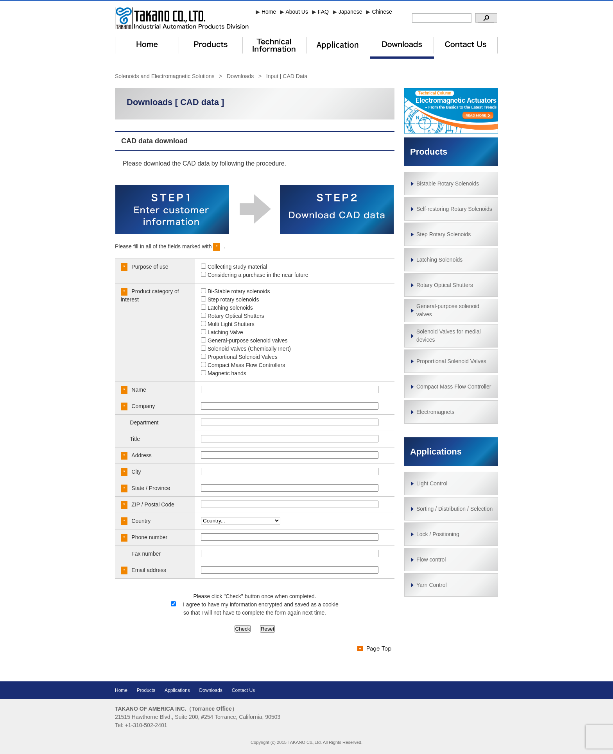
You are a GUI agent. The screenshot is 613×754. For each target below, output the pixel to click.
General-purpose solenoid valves (447, 310)
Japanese (350, 12)
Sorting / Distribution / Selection (454, 509)
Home (269, 12)
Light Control (431, 483)
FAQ (323, 12)
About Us (296, 12)
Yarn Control (431, 585)
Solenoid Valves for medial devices (448, 335)
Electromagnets (435, 412)
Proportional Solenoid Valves (451, 361)
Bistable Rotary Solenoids (447, 183)
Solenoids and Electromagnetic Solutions (165, 76)
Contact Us (243, 690)
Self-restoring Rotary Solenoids (454, 209)
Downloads (240, 76)
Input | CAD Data (287, 76)
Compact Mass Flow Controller (453, 386)
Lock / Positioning (437, 534)
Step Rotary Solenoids (443, 234)
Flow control (431, 559)
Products (146, 690)
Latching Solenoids (439, 260)
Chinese (382, 12)
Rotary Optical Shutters (444, 285)
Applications (436, 451)
